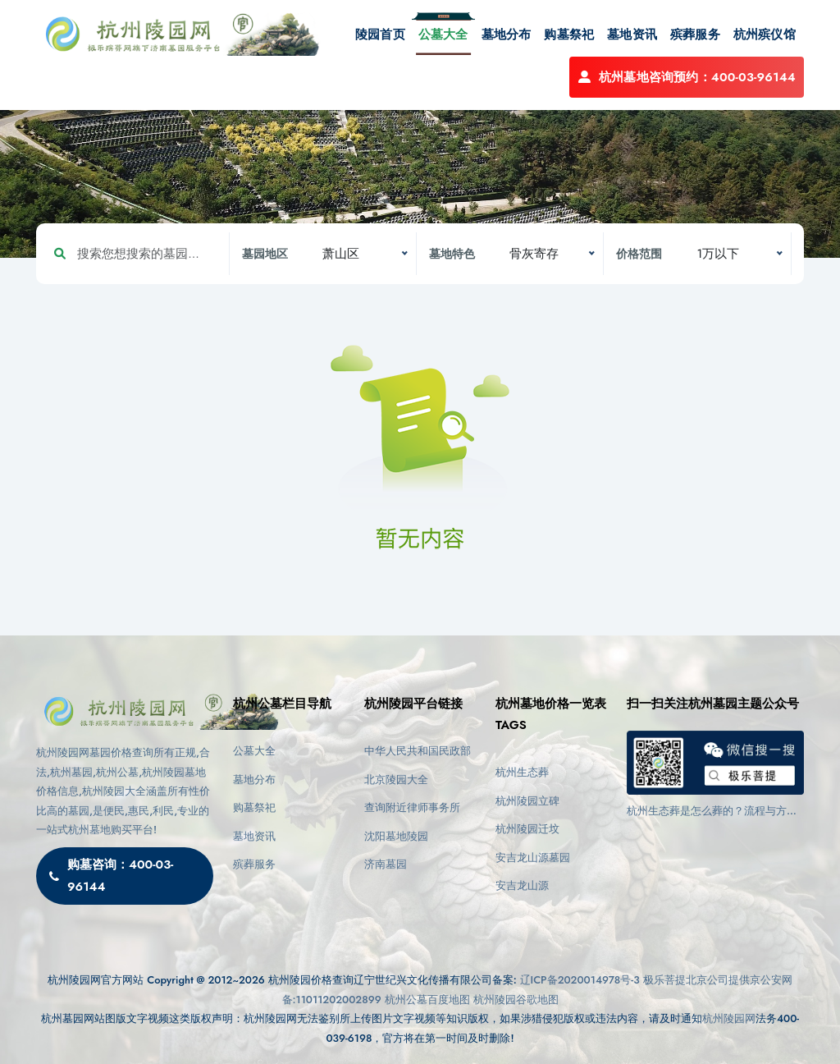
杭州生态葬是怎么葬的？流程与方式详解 (712, 811)
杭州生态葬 (522, 772)
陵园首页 (380, 34)
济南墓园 (385, 864)
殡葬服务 (695, 34)
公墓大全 (443, 34)
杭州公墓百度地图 (427, 999)
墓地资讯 (632, 34)
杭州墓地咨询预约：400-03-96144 (687, 77)
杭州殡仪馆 (764, 34)
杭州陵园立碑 (527, 801)
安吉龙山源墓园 (532, 857)
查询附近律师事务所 (412, 807)
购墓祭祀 (569, 34)
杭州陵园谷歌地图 (516, 999)
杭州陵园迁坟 (527, 829)
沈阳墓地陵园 (396, 836)
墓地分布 (507, 34)
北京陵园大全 (396, 779)
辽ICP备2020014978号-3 (580, 980)
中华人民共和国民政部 (417, 751)
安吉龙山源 (522, 885)
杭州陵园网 (729, 1018)
